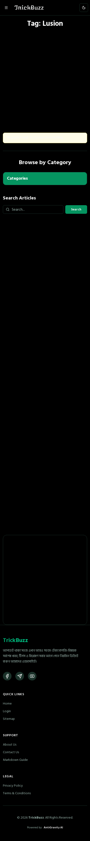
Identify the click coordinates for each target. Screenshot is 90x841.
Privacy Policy (13, 785)
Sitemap (9, 718)
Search (76, 209)
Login (7, 711)
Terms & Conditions (17, 793)
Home (7, 703)
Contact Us (11, 752)
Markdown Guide (15, 760)
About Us (9, 744)
